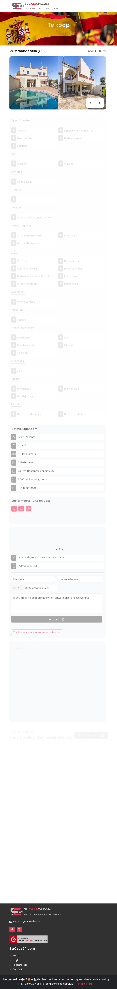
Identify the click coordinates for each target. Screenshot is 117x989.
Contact (17, 969)
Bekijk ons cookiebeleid (59, 983)
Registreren (19, 964)
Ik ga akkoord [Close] (85, 983)
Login (15, 960)
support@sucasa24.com (25, 921)
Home (16, 955)
